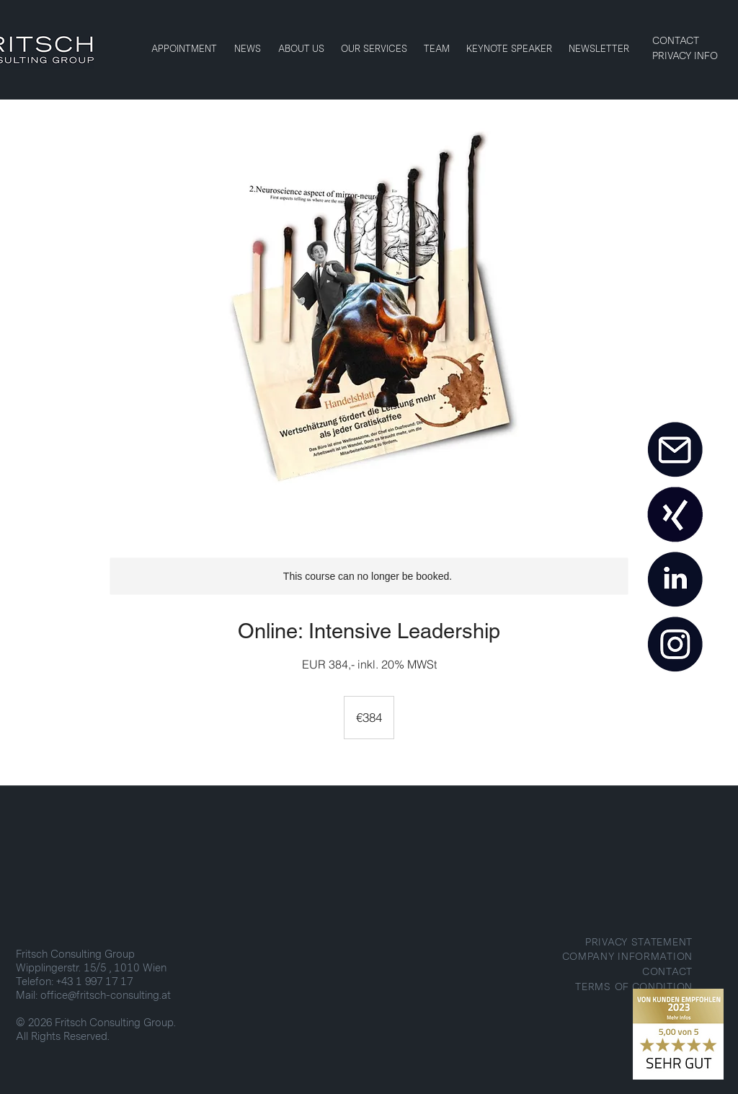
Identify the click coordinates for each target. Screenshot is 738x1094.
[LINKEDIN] (674, 579)
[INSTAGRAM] (674, 644)
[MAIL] (674, 450)
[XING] (674, 514)
